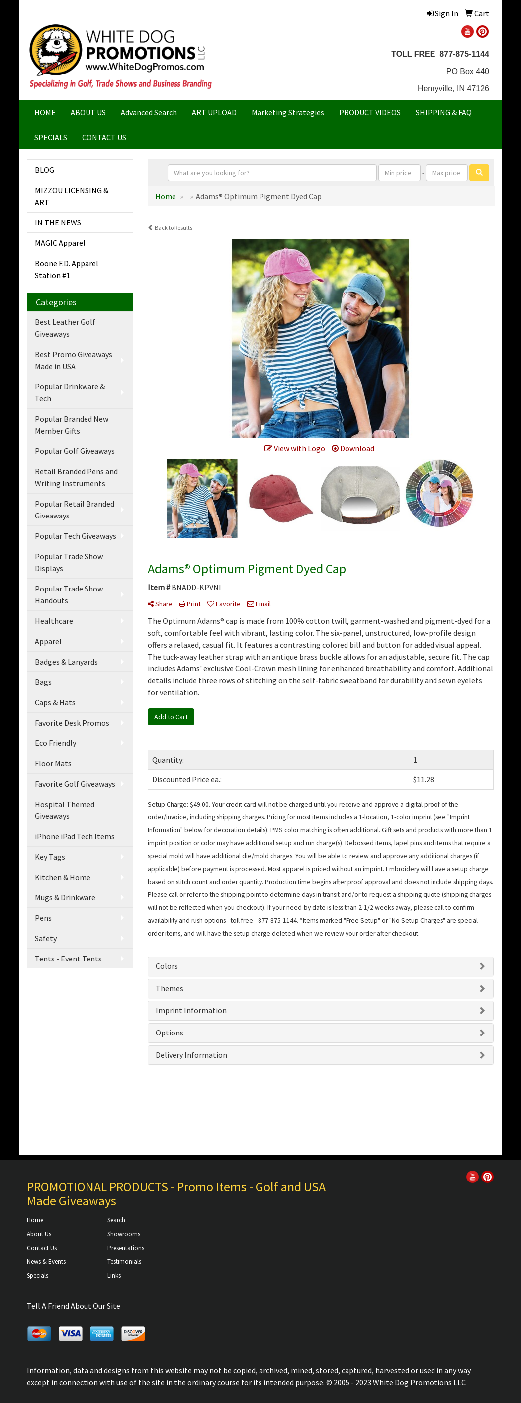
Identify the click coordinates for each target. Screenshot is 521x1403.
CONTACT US (104, 137)
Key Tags (50, 857)
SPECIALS (50, 137)
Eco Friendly (55, 743)
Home (35, 1220)
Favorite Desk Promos (72, 723)
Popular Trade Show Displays (69, 562)
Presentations (125, 1248)
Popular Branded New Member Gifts (71, 425)
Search (116, 1220)
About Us (39, 1234)
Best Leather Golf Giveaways (65, 328)
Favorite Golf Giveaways (75, 784)
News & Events (46, 1261)
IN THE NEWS (58, 222)
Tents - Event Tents (68, 958)
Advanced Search (149, 112)
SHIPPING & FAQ (444, 112)
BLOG (44, 170)
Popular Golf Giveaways (75, 451)
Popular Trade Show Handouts (69, 594)
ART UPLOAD (214, 112)
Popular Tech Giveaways (75, 536)
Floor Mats (53, 763)
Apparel (48, 641)
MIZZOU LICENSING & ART (71, 196)
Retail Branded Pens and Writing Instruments (76, 477)
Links (114, 1275)
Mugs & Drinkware (65, 897)
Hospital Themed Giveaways (64, 810)
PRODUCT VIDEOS (370, 112)
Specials (37, 1275)
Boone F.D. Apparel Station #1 (66, 269)
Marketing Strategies (288, 112)
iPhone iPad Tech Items (75, 836)
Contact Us (42, 1248)
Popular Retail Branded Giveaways (74, 509)
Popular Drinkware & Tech (70, 392)
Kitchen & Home (62, 877)
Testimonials (124, 1261)
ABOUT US (88, 112)
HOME (45, 112)
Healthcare (54, 621)
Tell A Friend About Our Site (73, 1306)
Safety (46, 938)
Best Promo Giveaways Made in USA (73, 360)
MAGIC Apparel (60, 243)
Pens (43, 918)
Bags (43, 682)
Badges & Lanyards (66, 661)
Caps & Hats (55, 702)
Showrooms (123, 1234)
